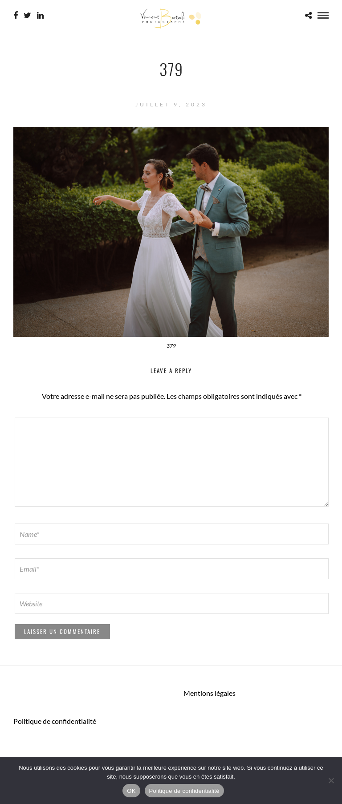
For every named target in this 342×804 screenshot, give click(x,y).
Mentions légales (209, 693)
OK (131, 791)
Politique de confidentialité (54, 721)
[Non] (330, 780)
